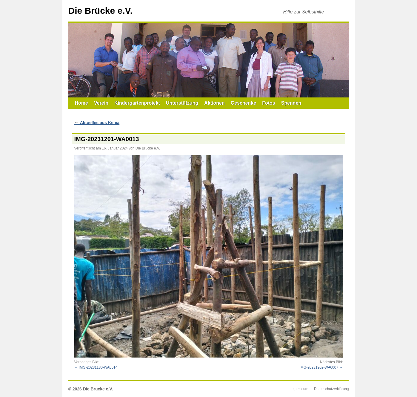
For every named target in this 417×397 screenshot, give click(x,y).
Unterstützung (182, 103)
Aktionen (214, 103)
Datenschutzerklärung (331, 389)
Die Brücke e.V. (100, 11)
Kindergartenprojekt (137, 103)
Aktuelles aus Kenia (97, 122)
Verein (101, 103)
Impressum (299, 389)
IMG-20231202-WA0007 (319, 367)
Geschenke (243, 103)
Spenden (291, 103)
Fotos (268, 103)
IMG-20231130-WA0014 (98, 367)
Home (81, 103)
